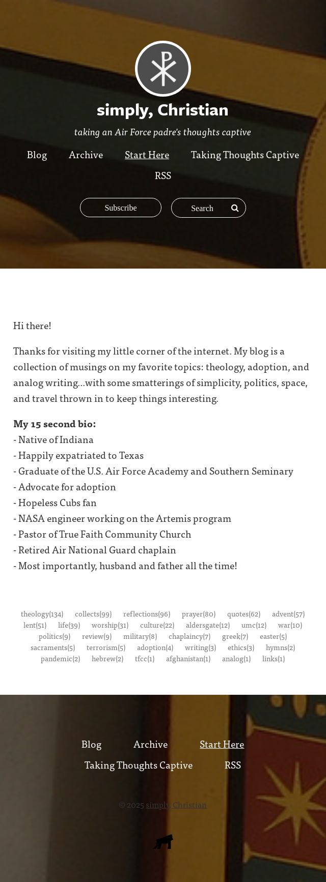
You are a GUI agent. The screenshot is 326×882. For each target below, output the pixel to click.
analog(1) (236, 658)
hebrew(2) (107, 658)
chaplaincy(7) (189, 635)
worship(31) (110, 624)
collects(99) (93, 613)
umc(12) (253, 624)
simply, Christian (176, 804)
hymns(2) (280, 647)
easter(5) (273, 635)
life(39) (69, 624)
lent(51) (34, 624)
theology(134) (42, 613)
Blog (37, 154)
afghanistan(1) (188, 658)
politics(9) (54, 635)
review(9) (97, 635)
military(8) (140, 635)
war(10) (290, 624)
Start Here (147, 154)
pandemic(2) (60, 658)
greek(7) (235, 635)
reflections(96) (146, 613)
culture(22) (157, 624)
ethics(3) (241, 647)
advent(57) (288, 613)
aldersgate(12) (208, 624)
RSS (163, 175)
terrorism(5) (106, 647)
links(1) (273, 658)
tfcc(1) (144, 658)
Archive (86, 154)
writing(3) (200, 647)
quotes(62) (243, 613)
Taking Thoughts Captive (245, 154)
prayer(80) (198, 613)
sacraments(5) (53, 647)
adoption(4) (155, 647)
